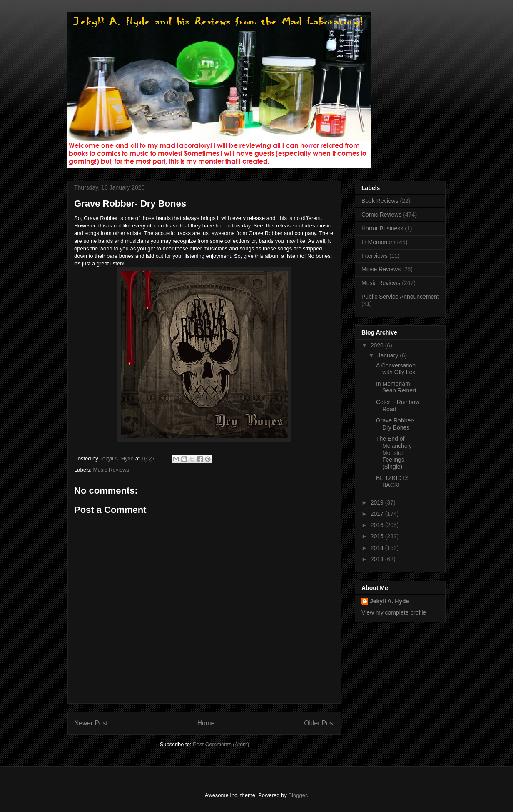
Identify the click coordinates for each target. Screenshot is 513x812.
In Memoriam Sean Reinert (396, 387)
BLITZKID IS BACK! (392, 481)
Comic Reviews (381, 214)
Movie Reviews (381, 269)
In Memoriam (378, 242)
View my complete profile (393, 612)
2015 (378, 536)
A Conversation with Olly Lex (396, 369)
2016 (378, 525)
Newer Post (91, 723)
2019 (378, 502)
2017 (378, 513)
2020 (378, 345)
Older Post (319, 723)
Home (206, 723)
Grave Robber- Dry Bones (395, 424)
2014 (378, 548)
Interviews (374, 255)
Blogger (297, 795)
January (388, 355)
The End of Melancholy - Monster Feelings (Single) (395, 452)
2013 (378, 559)
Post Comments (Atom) (221, 744)
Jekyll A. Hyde (389, 601)
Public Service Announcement (400, 296)
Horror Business (382, 228)
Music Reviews (111, 470)
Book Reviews (379, 200)
